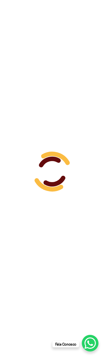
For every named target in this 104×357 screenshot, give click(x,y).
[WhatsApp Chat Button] (90, 343)
